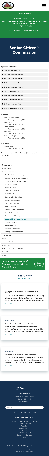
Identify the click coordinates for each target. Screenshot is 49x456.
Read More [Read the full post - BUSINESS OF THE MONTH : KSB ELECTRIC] (10, 366)
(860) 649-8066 (25, 13)
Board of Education (12, 184)
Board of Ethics (10, 187)
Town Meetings (10, 225)
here (30, 26)
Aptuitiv (28, 450)
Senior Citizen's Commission (15, 219)
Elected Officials (7, 242)
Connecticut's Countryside (14, 200)
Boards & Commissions (9, 172)
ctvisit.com (32, 412)
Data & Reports (7, 252)
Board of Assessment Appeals (15, 181)
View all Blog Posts (24, 278)
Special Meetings (11, 222)
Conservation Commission (14, 197)
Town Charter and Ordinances (12, 248)
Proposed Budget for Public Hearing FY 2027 (24, 30)
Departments (6, 168)
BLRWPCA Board (11, 194)
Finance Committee (12, 203)
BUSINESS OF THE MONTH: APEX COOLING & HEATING (21, 292)
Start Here (39, 264)
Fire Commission (10, 206)
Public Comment (7, 235)
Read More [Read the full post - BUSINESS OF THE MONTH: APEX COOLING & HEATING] (10, 304)
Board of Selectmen (12, 191)
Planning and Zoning (12, 216)
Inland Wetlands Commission (15, 213)
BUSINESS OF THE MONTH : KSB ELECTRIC (20, 355)
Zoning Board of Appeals (14, 232)
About (4, 255)
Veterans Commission (12, 228)
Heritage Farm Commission (14, 210)
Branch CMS (29, 451)
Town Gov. (7, 165)
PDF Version (5, 155)
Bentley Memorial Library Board (16, 178)
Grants (4, 238)
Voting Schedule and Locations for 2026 (19, 324)
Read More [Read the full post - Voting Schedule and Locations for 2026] (10, 335)
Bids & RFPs (6, 245)
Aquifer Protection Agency (14, 175)
